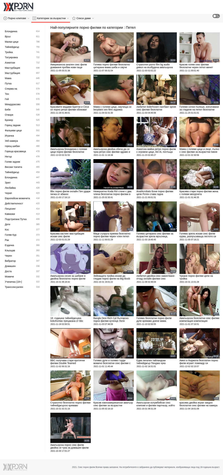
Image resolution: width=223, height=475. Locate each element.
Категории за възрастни (51, 18)
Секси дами (83, 18)
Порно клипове (16, 18)
